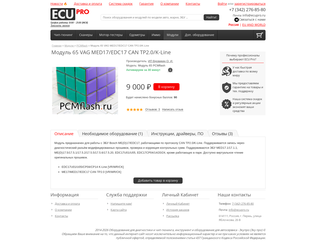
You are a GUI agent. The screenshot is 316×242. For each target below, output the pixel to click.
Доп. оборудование (199, 35)
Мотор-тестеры (111, 35)
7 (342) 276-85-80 (243, 204)
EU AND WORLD (254, 25)
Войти (222, 4)
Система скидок (121, 4)
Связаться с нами (252, 19)
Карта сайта (119, 210)
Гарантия (146, 4)
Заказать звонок (60, 25)
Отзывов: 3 (152, 109)
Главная (56, 45)
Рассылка (172, 216)
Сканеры (86, 35)
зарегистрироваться (250, 4)
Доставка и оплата (88, 4)
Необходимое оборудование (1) (112, 133)
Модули (172, 35)
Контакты (193, 4)
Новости (56, 4)
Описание (64, 133)
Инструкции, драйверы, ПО (177, 133)
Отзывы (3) (222, 133)
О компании (169, 4)
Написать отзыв (172, 109)
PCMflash (82, 45)
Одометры (137, 35)
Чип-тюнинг (63, 35)
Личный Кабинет (178, 204)
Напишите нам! (121, 204)
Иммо (156, 35)
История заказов (177, 210)
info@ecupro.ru (254, 15)
